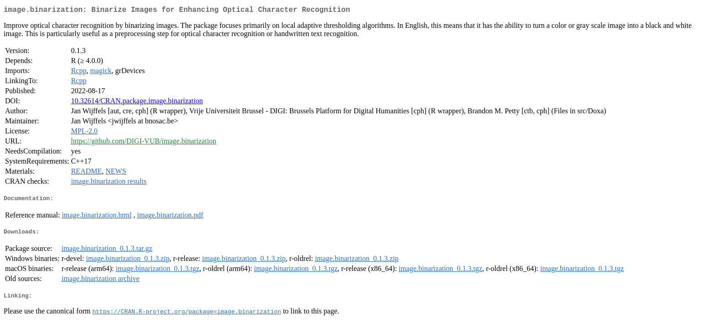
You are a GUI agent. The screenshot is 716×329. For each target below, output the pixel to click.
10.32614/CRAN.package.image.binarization (137, 102)
